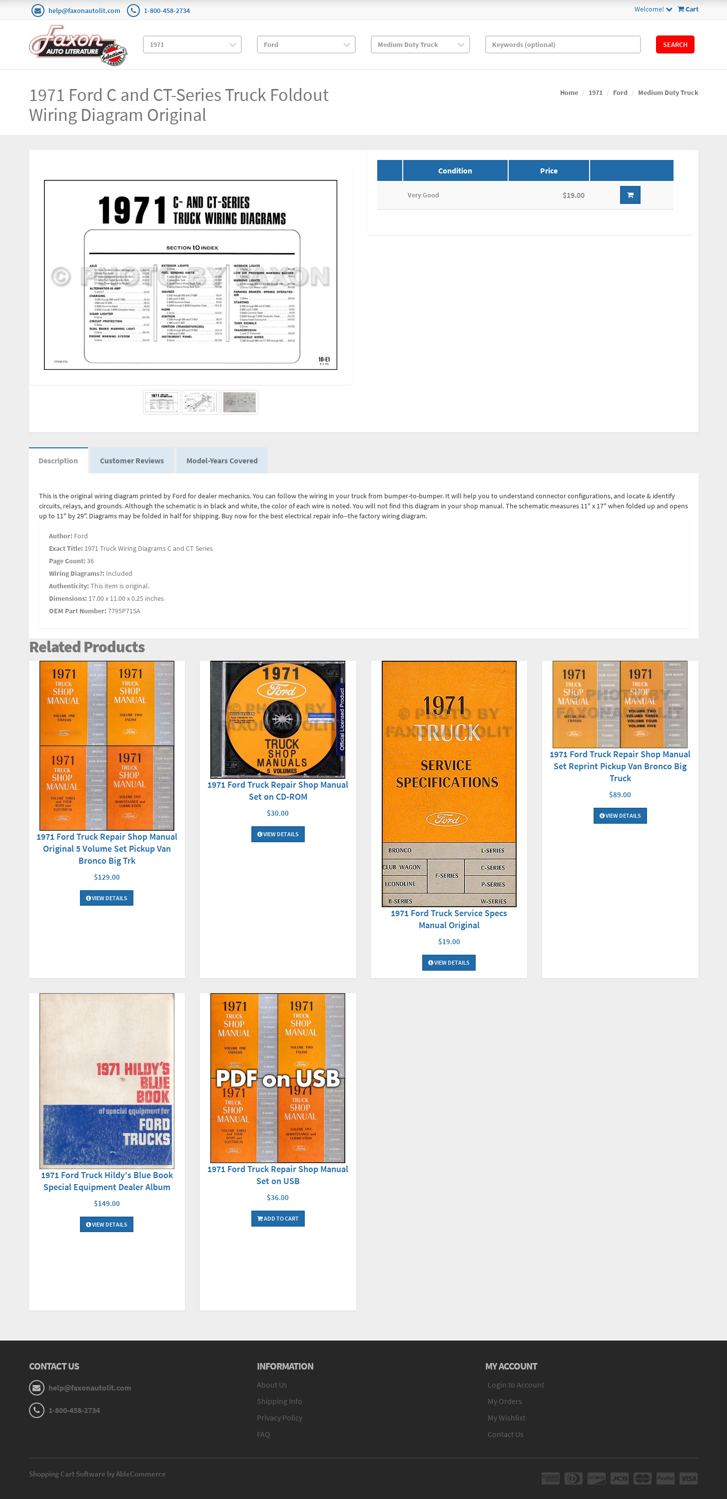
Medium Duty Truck (668, 92)
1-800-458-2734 (167, 10)
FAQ (263, 1434)
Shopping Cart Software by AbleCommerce (97, 1474)
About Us (272, 1385)
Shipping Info (279, 1402)
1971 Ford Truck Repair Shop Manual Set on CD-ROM (277, 791)
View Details (106, 898)
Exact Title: (66, 548)
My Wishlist (506, 1418)
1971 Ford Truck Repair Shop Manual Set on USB (277, 1175)
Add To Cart (278, 1218)
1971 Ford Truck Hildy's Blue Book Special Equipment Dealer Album (107, 1181)
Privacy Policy (279, 1418)
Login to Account (516, 1385)
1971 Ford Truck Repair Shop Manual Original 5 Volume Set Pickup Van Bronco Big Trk (106, 848)
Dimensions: (68, 598)
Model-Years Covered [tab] (223, 461)
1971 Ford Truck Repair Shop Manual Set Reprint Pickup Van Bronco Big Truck (620, 766)
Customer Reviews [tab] (133, 461)
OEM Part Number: (77, 610)
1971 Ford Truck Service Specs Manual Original (449, 919)
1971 (596, 92)
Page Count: (67, 560)
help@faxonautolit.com (84, 10)
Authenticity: (69, 585)
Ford (620, 92)
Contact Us (506, 1434)
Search (675, 44)
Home (569, 92)
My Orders (505, 1402)
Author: (60, 535)
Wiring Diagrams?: (76, 573)
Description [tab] (58, 461)
